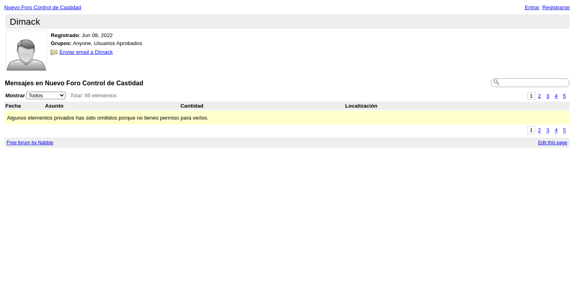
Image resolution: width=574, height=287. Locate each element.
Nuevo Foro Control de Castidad (42, 7)
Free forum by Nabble (30, 142)
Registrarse (556, 7)
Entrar (532, 7)
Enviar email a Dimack (86, 52)
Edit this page (552, 142)
